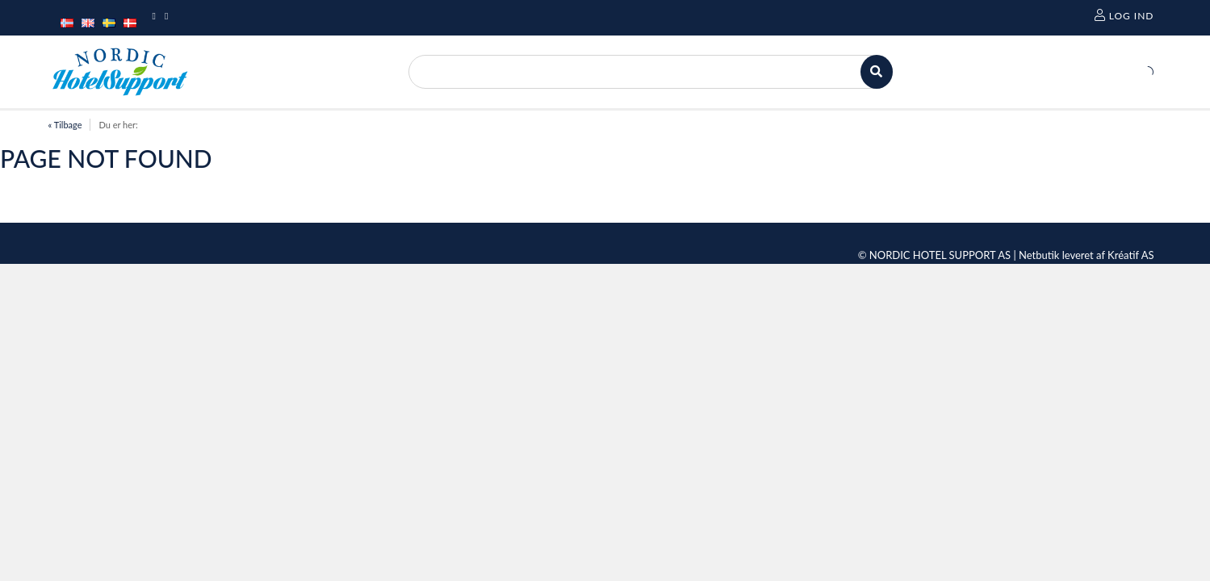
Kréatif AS (1130, 255)
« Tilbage (65, 124)
